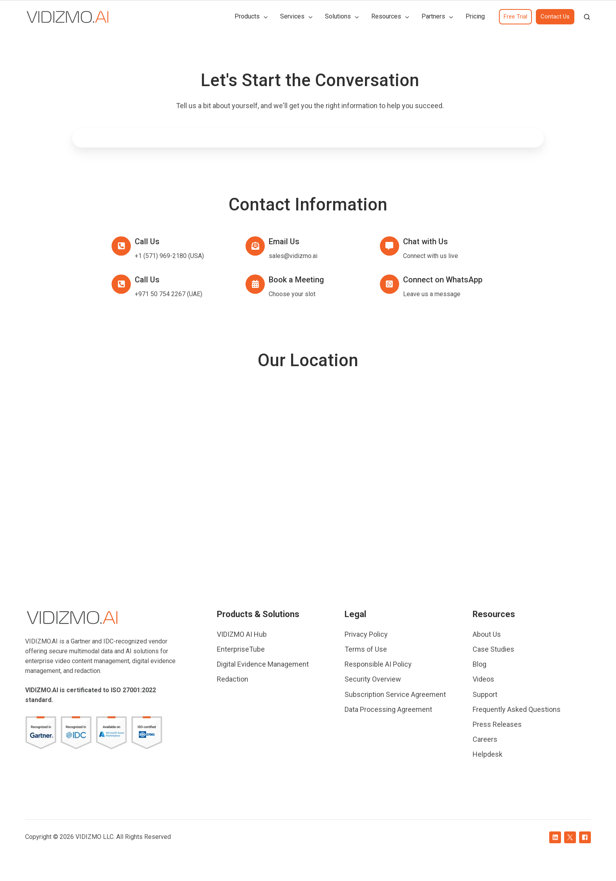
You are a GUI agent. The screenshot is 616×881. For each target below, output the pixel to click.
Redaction (232, 679)
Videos (483, 679)
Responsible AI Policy (378, 664)
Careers (485, 739)
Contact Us (555, 16)
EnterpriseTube (241, 649)
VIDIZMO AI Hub (242, 634)
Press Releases (497, 724)
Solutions (338, 16)
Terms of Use (366, 649)
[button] (587, 17)
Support (485, 694)
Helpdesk (487, 754)
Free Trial (515, 16)
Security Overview (373, 679)
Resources (386, 16)
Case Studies (493, 649)
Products (247, 16)
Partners (433, 16)
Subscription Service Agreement (395, 694)
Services (292, 16)
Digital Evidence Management (263, 664)
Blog (479, 664)
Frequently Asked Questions (517, 709)
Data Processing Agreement (388, 709)
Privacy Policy (366, 634)
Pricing (475, 16)
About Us (487, 634)
